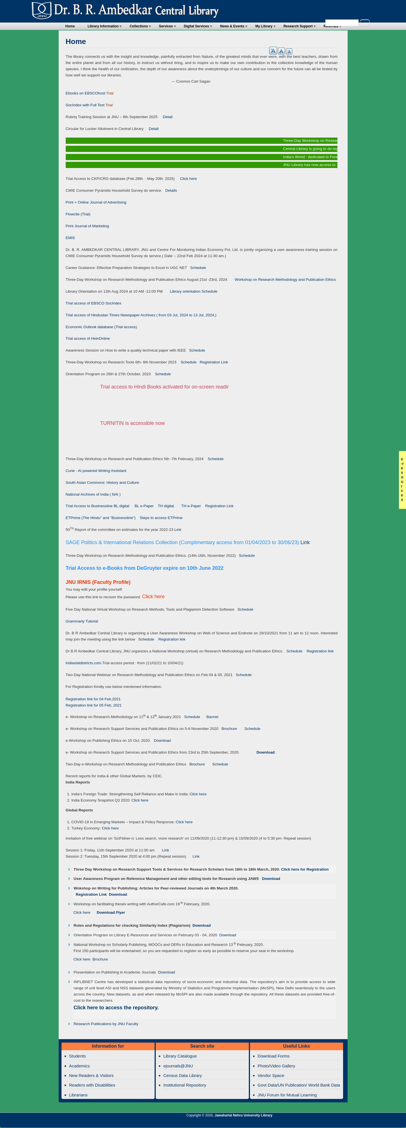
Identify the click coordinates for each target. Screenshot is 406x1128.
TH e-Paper (191, 506)
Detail (164, 117)
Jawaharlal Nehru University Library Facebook (374, 1122)
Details (169, 190)
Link (177, 529)
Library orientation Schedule (190, 291)
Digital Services (196, 26)
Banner (211, 717)
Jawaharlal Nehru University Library (244, 1115)
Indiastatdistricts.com (83, 663)
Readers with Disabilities (92, 1085)
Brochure (227, 729)
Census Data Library (182, 1075)
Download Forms (273, 1056)
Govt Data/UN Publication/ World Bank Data (299, 1085)
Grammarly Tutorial (82, 621)
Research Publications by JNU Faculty (106, 1024)
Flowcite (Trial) (78, 214)
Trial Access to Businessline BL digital (98, 506)
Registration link (171, 639)
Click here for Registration (305, 869)
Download (161, 740)
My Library (264, 26)
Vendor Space (271, 1075)
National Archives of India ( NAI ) (93, 494)
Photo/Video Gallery (276, 1065)
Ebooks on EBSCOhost (85, 93)
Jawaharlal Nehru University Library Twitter (365, 1122)
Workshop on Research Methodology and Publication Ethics (281, 279)
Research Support (298, 26)
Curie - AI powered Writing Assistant (96, 471)
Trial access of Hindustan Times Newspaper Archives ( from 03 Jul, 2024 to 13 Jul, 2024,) (141, 315)
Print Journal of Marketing (87, 226)
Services (166, 26)
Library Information (102, 26)
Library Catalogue (180, 1056)
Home (70, 26)
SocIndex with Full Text (85, 105)
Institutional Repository (184, 1085)
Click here (186, 178)
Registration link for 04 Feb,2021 (93, 699)
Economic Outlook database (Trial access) (101, 327)
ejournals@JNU (178, 1065)
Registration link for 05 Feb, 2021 (94, 705)
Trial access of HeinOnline (88, 338)
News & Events (232, 26)
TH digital (166, 506)
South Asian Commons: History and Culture (102, 482)
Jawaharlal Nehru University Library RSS (336, 1122)
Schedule (196, 268)
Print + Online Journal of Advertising (96, 202)
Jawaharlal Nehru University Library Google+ (355, 1122)
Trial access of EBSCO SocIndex (94, 303)
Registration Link (212, 362)
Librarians (78, 1094)
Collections (139, 26)
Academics (79, 1065)
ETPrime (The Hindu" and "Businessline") (101, 518)
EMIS (70, 238)
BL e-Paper (144, 506)
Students (77, 1056)
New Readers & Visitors (91, 1075)
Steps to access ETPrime (161, 518)
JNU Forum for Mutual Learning (287, 1094)
